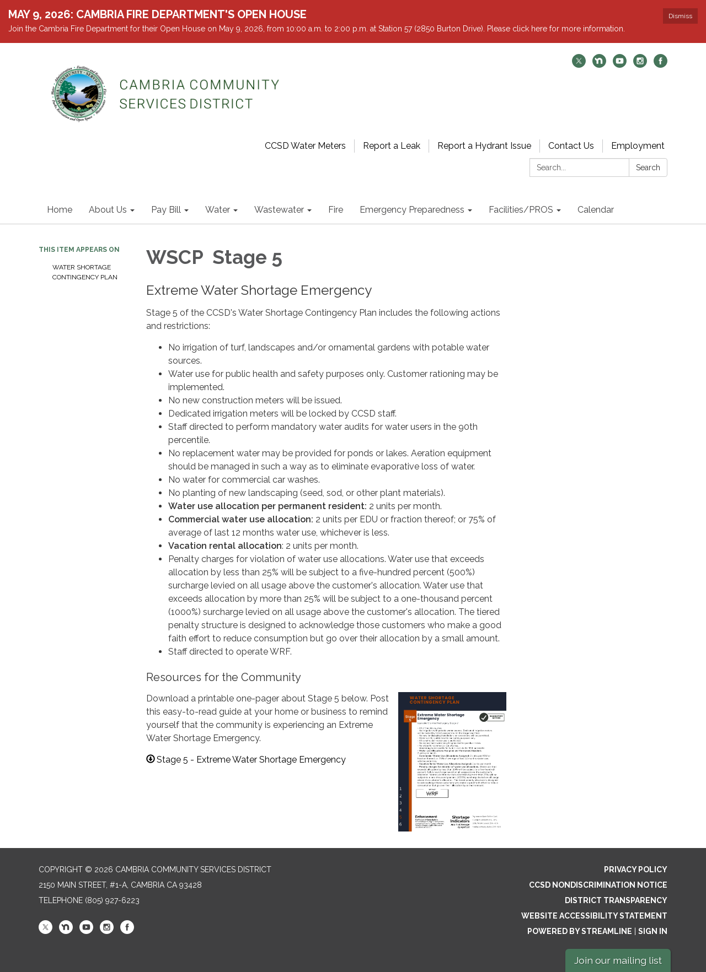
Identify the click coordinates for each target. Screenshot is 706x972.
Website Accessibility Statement (594, 915)
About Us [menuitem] (108, 209)
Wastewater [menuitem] (279, 209)
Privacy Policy (635, 869)
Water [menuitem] (217, 209)
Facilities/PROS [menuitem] (521, 209)
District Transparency (616, 900)
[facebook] (660, 65)
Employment (638, 146)
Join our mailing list (618, 960)
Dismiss (680, 16)
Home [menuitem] (59, 209)
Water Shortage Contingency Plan (84, 272)
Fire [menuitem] (335, 209)
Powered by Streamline (579, 931)
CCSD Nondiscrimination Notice (598, 885)
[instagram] (640, 65)
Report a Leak (391, 146)
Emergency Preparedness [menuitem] (412, 209)
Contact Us (571, 146)
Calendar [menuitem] (595, 209)
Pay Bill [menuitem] (166, 209)
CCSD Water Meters (305, 146)
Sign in (652, 931)
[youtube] (620, 65)
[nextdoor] (599, 65)
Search (648, 167)
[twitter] (579, 65)
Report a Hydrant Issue (484, 146)
